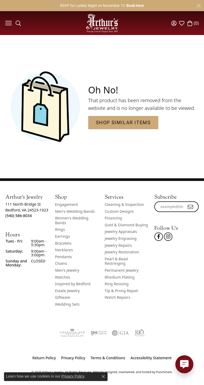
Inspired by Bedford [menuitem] (73, 284)
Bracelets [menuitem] (63, 243)
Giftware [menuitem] (62, 297)
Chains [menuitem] (61, 263)
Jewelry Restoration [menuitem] (122, 252)
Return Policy (44, 358)
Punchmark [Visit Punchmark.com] (164, 371)
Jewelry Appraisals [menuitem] (121, 232)
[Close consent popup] (103, 376)
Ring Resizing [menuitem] (117, 284)
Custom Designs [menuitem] (119, 211)
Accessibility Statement (151, 358)
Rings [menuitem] (60, 229)
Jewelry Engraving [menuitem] (121, 238)
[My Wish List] (181, 23)
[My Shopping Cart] (193, 23)
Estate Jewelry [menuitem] (67, 290)
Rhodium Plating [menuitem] (119, 277)
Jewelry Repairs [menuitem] (118, 245)
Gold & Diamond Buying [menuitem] (126, 225)
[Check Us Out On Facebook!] (158, 236)
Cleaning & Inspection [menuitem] (124, 204)
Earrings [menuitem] (62, 236)
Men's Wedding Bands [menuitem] (75, 211)
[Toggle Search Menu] (18, 23)
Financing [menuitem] (113, 218)
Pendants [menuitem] (63, 256)
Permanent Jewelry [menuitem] (121, 270)
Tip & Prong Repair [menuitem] (121, 290)
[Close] (199, 5)
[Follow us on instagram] (168, 236)
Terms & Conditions (108, 358)
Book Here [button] (135, 5)
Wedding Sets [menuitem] (67, 304)
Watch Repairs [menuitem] (117, 297)
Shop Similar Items (123, 122)
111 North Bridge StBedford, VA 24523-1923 (26, 210)
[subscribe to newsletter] (190, 206)
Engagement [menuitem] (66, 204)
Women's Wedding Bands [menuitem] (71, 220)
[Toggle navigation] (8, 23)
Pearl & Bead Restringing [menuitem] (116, 261)
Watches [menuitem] (62, 277)
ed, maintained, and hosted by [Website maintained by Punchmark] (134, 371)
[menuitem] (72, 333)
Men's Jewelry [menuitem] (67, 270)
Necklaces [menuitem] (64, 250)
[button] (27, 197)
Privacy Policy (73, 358)
